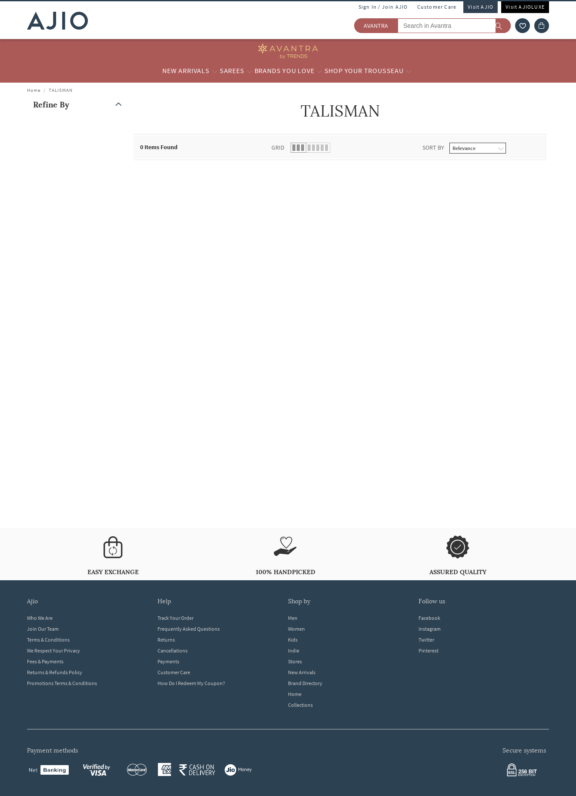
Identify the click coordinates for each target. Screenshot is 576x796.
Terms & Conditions (48, 639)
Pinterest (429, 650)
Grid (278, 147)
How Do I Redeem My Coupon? (191, 683)
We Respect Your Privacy (53, 650)
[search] (503, 25)
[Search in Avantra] (454, 25)
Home (33, 90)
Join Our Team (43, 628)
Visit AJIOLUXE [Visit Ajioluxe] (525, 6)
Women (296, 628)
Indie (293, 650)
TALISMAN (61, 90)
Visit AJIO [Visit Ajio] (480, 6)
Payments (168, 661)
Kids (293, 639)
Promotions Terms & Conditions (62, 683)
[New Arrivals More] (215, 71)
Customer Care (437, 6)
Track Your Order (175, 618)
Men (293, 618)
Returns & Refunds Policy (54, 672)
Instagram (430, 628)
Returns (166, 639)
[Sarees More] (249, 71)
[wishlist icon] (522, 25)
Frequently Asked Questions (188, 628)
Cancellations (172, 650)
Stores (295, 661)
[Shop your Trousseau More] (409, 71)
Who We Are (40, 618)
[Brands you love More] (320, 71)
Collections (300, 705)
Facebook (429, 618)
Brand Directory (305, 683)
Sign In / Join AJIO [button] (383, 6)
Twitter (426, 639)
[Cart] (541, 25)
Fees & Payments (45, 661)
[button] (79, 105)
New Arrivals (301, 672)
